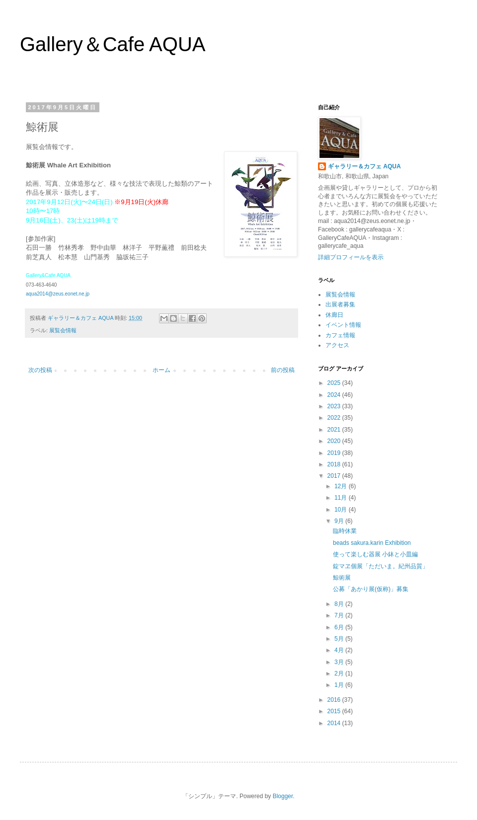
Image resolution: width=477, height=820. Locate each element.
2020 (334, 441)
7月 (339, 615)
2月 (339, 673)
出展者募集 (340, 304)
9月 (339, 521)
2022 (334, 417)
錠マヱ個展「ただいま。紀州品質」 (380, 566)
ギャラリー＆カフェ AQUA (364, 166)
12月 (341, 486)
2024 (334, 394)
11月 (341, 497)
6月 (339, 627)
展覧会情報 (63, 330)
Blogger (283, 796)
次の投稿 (40, 370)
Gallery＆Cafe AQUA (112, 44)
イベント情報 (343, 324)
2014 (334, 723)
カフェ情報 (340, 335)
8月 (339, 603)
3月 (339, 662)
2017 (334, 475)
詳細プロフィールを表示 (351, 257)
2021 (334, 429)
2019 (334, 452)
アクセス (337, 345)
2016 (334, 699)
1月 (339, 684)
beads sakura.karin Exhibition (372, 542)
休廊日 (334, 314)
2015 (334, 711)
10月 (341, 509)
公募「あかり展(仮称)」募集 (370, 589)
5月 (339, 638)
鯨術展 (342, 577)
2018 (334, 464)
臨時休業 (345, 530)
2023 (334, 406)
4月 (339, 650)
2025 (334, 382)
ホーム (161, 370)
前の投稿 (283, 370)
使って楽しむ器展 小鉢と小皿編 (375, 554)
